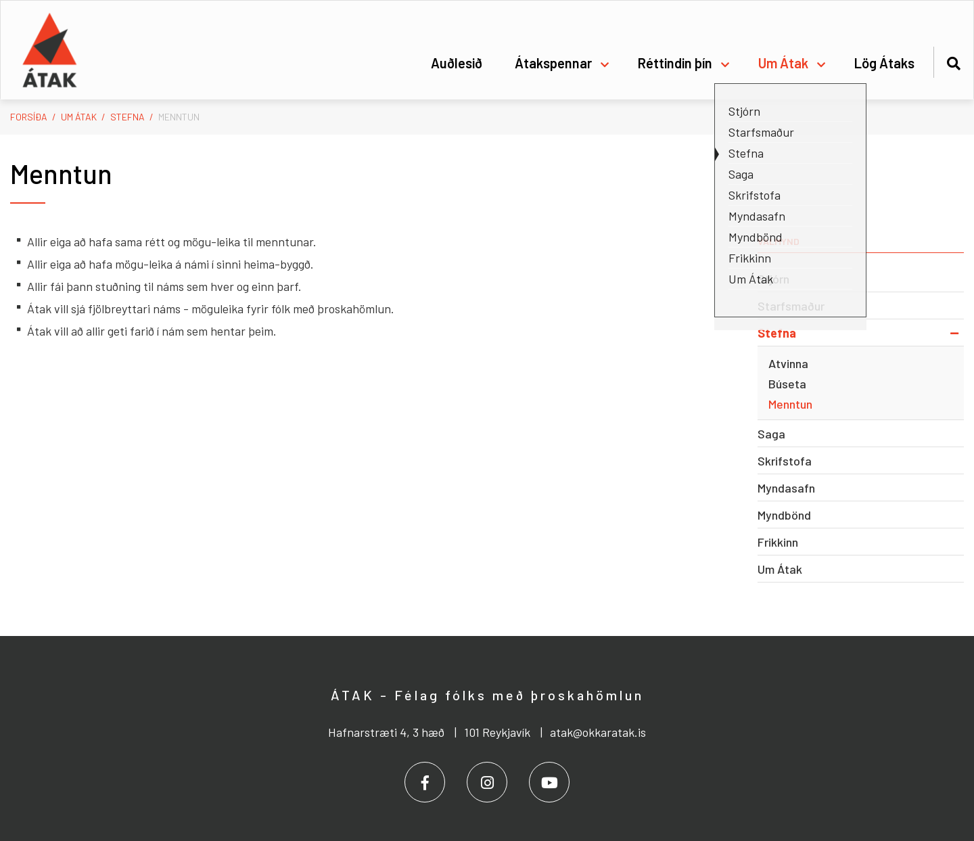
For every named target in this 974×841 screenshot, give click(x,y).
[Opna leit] (953, 61)
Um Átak (79, 116)
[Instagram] (487, 782)
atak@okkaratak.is (598, 732)
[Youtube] (549, 782)
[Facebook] (424, 782)
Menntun (179, 116)
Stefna (127, 116)
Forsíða (28, 116)
